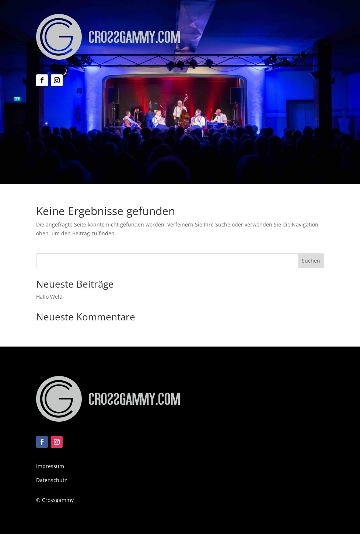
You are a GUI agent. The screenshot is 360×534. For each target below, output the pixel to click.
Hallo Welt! (49, 296)
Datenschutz (51, 480)
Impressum (50, 466)
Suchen (311, 260)
